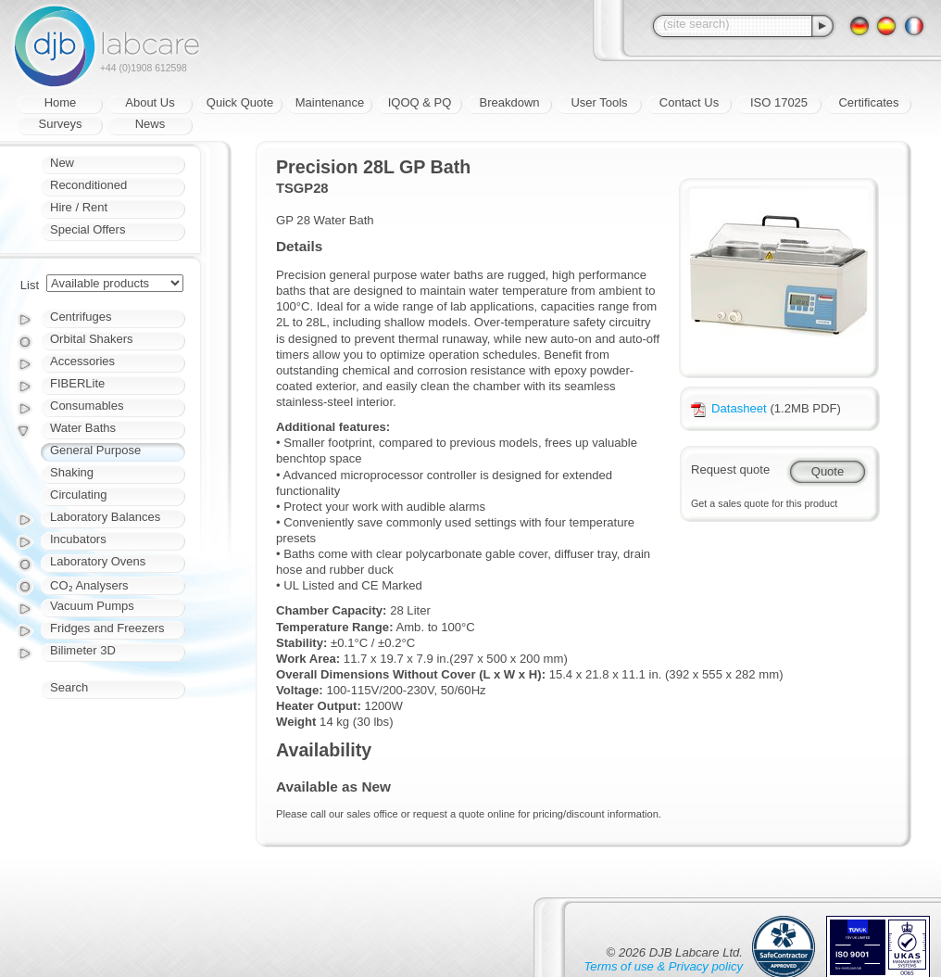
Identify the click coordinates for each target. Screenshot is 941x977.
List (29, 285)
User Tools (599, 102)
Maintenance (329, 102)
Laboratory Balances (105, 517)
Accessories (82, 361)
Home (60, 102)
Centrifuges (80, 317)
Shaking (72, 472)
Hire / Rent (78, 207)
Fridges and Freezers (107, 628)
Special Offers (87, 229)
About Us (149, 102)
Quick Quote (240, 102)
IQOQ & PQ (420, 102)
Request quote (730, 469)
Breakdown (509, 102)
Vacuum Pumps (92, 606)
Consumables (87, 405)
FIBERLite (77, 383)
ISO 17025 (779, 102)
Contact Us (689, 102)
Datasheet (729, 408)
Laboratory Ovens (97, 561)
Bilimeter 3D (83, 650)
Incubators (78, 539)
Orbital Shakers (91, 339)
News (150, 124)
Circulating (78, 494)
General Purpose (95, 450)
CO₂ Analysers (89, 585)
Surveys (60, 124)
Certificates (868, 102)
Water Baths (83, 428)
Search (69, 687)
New (62, 163)
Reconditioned (88, 185)
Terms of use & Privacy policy (663, 966)
